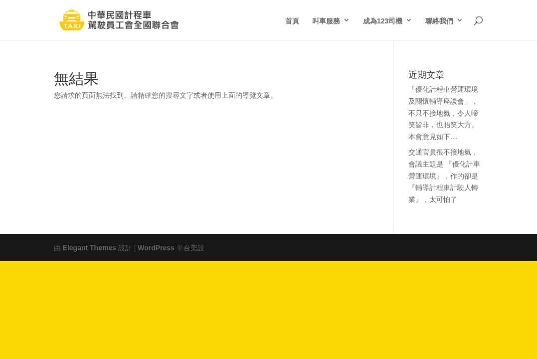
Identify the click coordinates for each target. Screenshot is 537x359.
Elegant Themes (89, 246)
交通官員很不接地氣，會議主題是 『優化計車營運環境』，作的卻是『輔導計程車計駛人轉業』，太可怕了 (444, 175)
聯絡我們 (439, 19)
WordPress (156, 246)
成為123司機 (382, 19)
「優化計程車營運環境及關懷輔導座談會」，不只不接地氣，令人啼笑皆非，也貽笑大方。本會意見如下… (443, 112)
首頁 (292, 19)
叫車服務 (326, 19)
